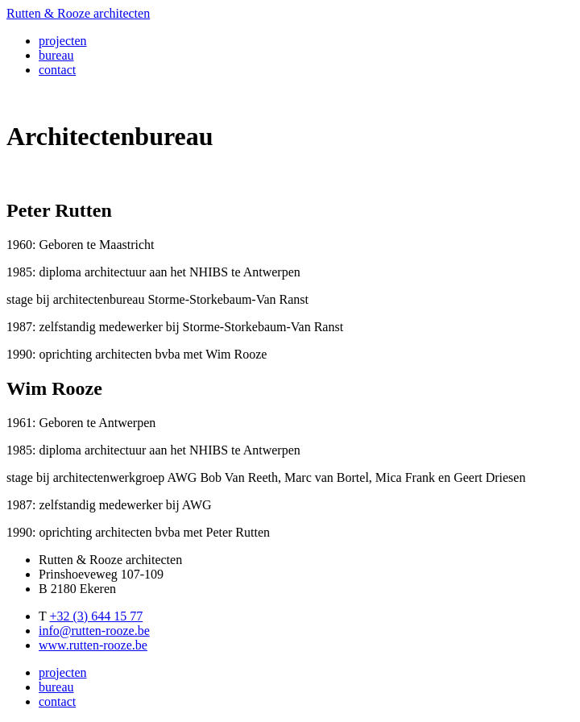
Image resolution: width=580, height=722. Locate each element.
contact (57, 70)
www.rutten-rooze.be (93, 645)
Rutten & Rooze (78, 13)
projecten (63, 41)
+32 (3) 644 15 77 (96, 616)
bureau (56, 55)
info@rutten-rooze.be (94, 630)
